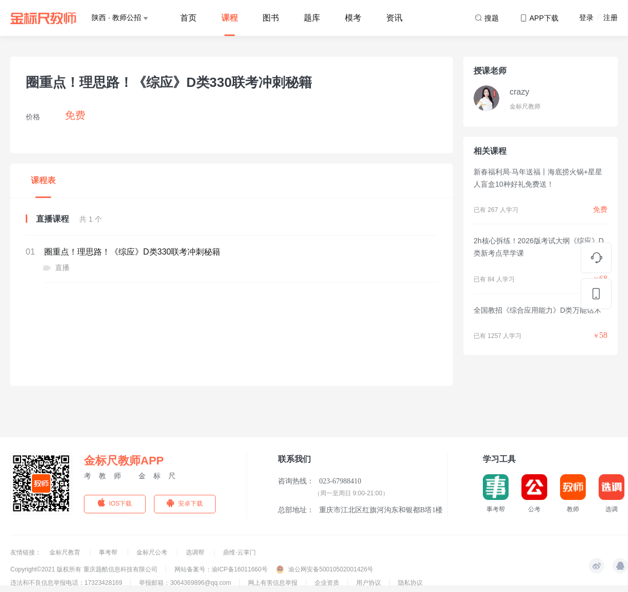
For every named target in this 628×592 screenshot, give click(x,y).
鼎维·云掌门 (239, 552)
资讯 (394, 17)
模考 (353, 17)
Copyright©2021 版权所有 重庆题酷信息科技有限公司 (84, 569)
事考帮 (109, 552)
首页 (188, 17)
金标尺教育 (65, 552)
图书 (271, 17)
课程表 (43, 180)
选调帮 (196, 552)
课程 (229, 17)
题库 (312, 17)
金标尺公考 (152, 552)
